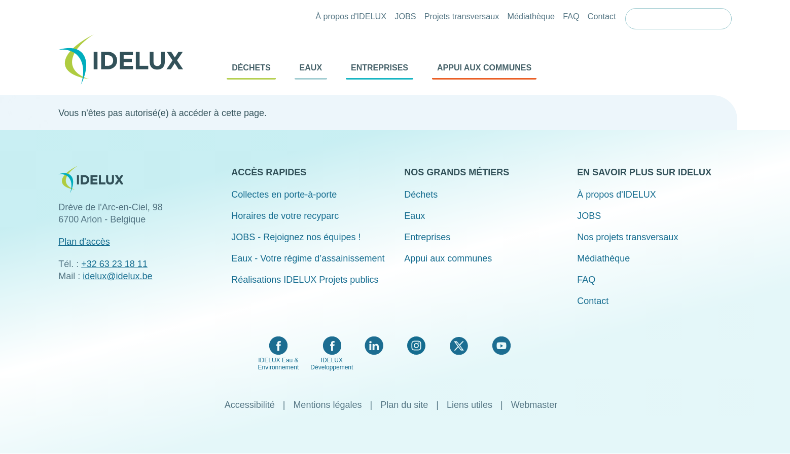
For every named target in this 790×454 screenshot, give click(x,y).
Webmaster (534, 405)
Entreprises (379, 67)
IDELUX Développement (331, 364)
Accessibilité (250, 405)
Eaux (311, 67)
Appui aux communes (484, 67)
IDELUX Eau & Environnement (278, 364)
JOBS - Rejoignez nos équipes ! (296, 237)
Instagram (416, 345)
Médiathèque (531, 16)
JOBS (405, 16)
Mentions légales (327, 405)
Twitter (458, 345)
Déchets (251, 67)
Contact (602, 16)
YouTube (501, 345)
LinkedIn (374, 345)
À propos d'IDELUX (350, 16)
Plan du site (404, 405)
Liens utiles (469, 405)
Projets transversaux (461, 16)
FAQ (571, 16)
